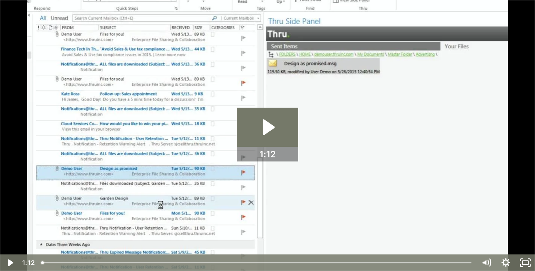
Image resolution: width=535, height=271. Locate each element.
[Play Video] (10, 262)
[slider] (256, 262)
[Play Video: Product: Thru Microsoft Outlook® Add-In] (267, 127)
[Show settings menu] (505, 262)
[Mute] (486, 262)
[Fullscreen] (525, 262)
